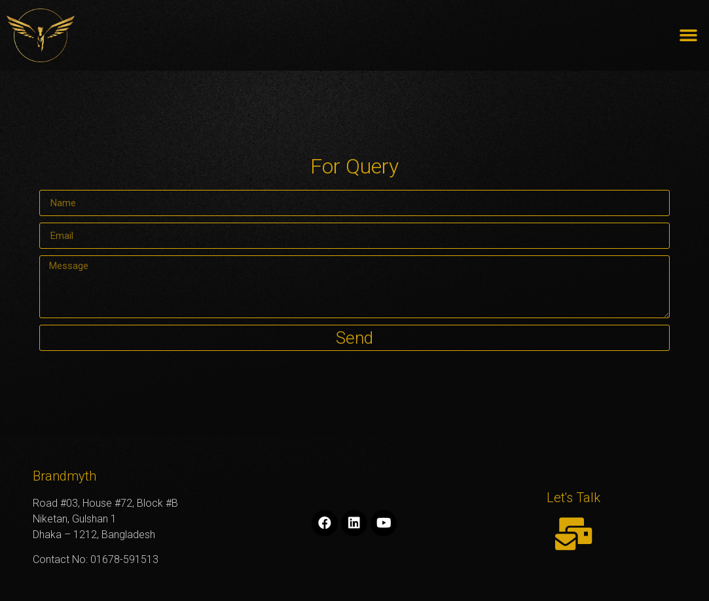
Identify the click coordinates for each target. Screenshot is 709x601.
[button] (688, 35)
